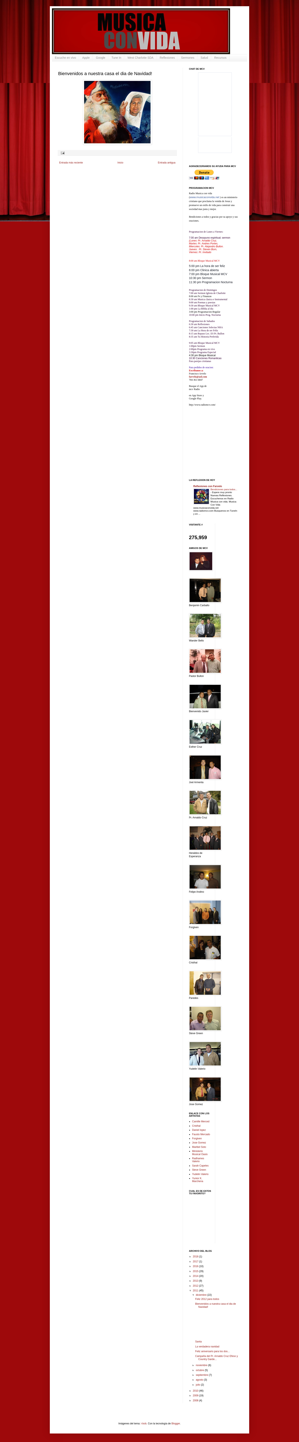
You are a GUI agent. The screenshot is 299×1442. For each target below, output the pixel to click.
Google (100, 57)
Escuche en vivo (65, 57)
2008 (196, 1400)
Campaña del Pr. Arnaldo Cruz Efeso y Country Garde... (216, 1357)
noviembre (202, 1365)
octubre (200, 1370)
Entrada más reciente (71, 162)
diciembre (201, 1294)
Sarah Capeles (200, 1165)
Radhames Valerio (198, 1160)
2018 (196, 1256)
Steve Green (199, 1169)
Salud (204, 57)
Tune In (116, 57)
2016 (196, 1266)
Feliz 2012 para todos (207, 1299)
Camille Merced (200, 1121)
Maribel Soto (199, 1147)
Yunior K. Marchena (197, 1180)
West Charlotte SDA (140, 57)
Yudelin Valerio (200, 1174)
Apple (86, 57)
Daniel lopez (199, 1130)
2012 (196, 1285)
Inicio (120, 162)
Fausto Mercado (201, 1134)
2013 (196, 1280)
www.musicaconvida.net (204, 197)
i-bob (144, 1423)
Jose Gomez (199, 1142)
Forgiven (197, 1138)
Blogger (176, 1423)
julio (198, 1384)
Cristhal (196, 1125)
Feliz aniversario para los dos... (212, 1351)
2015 (196, 1271)
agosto (200, 1379)
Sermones (187, 57)
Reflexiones (167, 57)
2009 (196, 1395)
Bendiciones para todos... (224, 489)
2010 (196, 1390)
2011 (196, 1290)
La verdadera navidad (207, 1346)
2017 (196, 1261)
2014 (196, 1276)
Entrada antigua (166, 162)
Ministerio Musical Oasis (200, 1153)
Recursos (220, 57)
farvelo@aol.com (198, 376)
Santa (198, 1341)
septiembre (202, 1375)
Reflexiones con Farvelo (207, 486)
